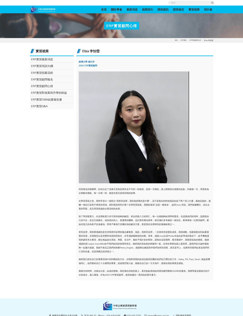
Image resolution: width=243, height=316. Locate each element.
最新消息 (132, 9)
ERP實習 (183, 40)
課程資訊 (163, 9)
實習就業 (194, 9)
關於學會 (116, 9)
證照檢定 (178, 9)
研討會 (208, 9)
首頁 (105, 9)
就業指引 (147, 9)
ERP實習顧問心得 (195, 40)
